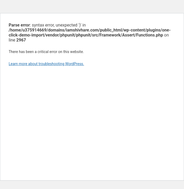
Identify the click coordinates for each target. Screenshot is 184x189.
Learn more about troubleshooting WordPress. (46, 64)
